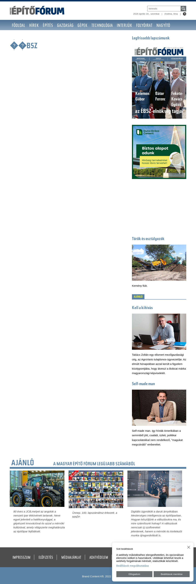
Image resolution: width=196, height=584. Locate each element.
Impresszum (21, 558)
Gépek (82, 26)
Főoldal (18, 26)
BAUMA (17, 36)
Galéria (33, 36)
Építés (48, 26)
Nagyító (163, 26)
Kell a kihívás (142, 308)
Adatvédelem (98, 558)
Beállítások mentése (171, 574)
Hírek (34, 26)
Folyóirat (144, 26)
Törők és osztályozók (148, 239)
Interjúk (124, 26)
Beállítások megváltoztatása (132, 565)
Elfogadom (134, 574)
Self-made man (143, 384)
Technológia (102, 26)
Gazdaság (65, 26)
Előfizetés (46, 558)
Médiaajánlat (71, 558)
